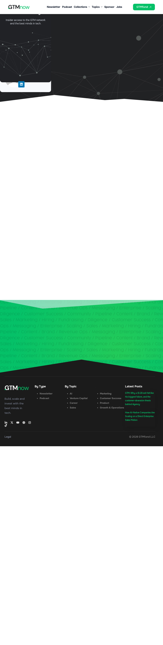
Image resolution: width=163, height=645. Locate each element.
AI (71, 393)
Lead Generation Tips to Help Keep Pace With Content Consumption (85, 93)
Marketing (105, 393)
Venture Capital (79, 398)
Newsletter (53, 7)
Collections (82, 7)
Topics (97, 7)
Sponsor (109, 7)
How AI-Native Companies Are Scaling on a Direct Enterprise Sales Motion (140, 416)
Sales (73, 407)
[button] (128, 8)
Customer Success (110, 398)
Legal (8, 436)
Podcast (67, 7)
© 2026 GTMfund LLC (142, 436)
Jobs (119, 7)
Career (74, 403)
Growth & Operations (112, 407)
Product (104, 403)
